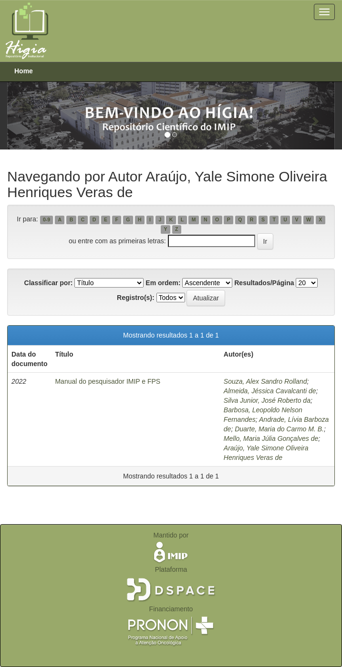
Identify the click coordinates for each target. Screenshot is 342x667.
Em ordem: (162, 283)
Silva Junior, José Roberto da (267, 400)
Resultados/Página (264, 283)
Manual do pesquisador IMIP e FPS (107, 381)
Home (23, 71)
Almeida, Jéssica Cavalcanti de (270, 391)
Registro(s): (136, 297)
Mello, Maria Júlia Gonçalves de (271, 438)
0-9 (46, 219)
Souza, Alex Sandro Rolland (265, 381)
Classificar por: (48, 283)
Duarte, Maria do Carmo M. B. (279, 429)
